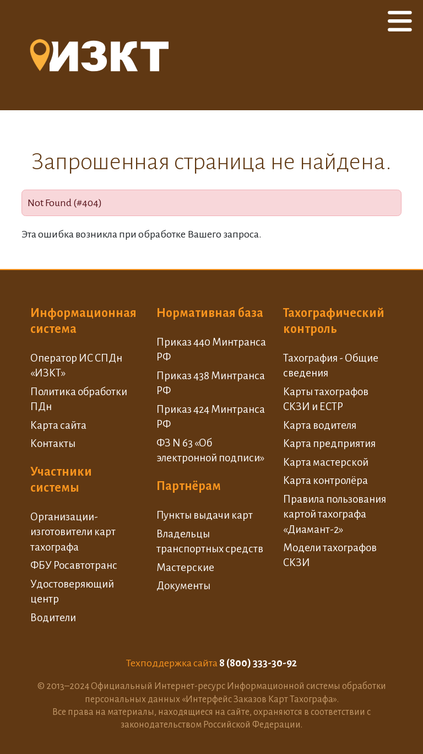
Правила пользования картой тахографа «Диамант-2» (334, 514)
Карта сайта (58, 425)
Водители (53, 617)
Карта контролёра (325, 480)
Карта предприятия (329, 443)
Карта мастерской (325, 462)
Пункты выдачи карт (204, 515)
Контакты (52, 443)
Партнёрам (188, 486)
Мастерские (185, 567)
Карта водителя (319, 425)
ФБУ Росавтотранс (73, 565)
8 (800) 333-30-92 (258, 663)
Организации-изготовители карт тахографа (73, 532)
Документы (183, 585)
